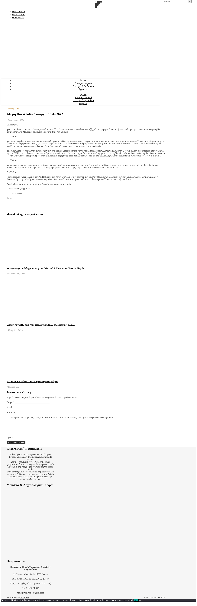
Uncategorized (13, 108)
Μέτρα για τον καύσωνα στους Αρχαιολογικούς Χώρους (32, 381)
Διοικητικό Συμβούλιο (83, 86)
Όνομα (10, 402)
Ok (136, 603)
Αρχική (83, 80)
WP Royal (24, 601)
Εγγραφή (83, 89)
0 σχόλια (10, 198)
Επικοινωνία (18, 17)
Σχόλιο (10, 441)
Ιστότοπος (11, 412)
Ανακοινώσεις (18, 11)
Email (10, 407)
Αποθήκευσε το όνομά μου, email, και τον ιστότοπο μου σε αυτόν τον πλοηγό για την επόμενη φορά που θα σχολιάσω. (62, 417)
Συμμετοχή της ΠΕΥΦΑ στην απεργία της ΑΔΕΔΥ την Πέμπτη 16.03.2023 (41, 325)
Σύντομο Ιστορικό (83, 83)
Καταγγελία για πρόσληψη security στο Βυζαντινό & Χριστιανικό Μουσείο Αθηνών (45, 268)
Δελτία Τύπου (18, 14)
